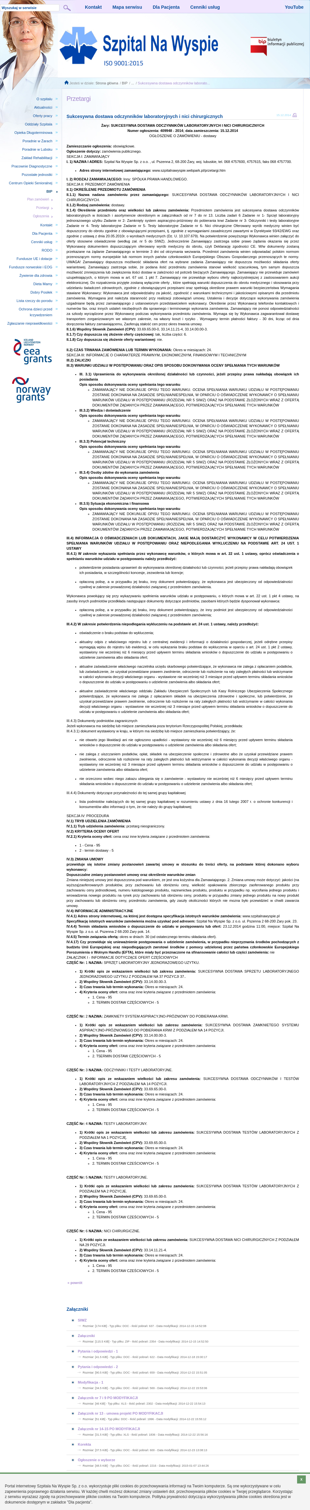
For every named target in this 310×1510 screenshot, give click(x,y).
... (132, 83)
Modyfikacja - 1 (90, 1382)
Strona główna (107, 83)
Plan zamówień (38, 199)
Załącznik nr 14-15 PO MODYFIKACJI (109, 1429)
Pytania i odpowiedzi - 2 (98, 1367)
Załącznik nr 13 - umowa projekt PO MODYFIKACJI (120, 1413)
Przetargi (42, 208)
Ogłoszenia (41, 216)
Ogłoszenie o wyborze (96, 1460)
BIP (125, 83)
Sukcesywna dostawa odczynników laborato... (174, 83)
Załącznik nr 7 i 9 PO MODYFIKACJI (108, 1398)
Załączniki (86, 1336)
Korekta (84, 1444)
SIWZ (82, 1320)
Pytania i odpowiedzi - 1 (98, 1351)
